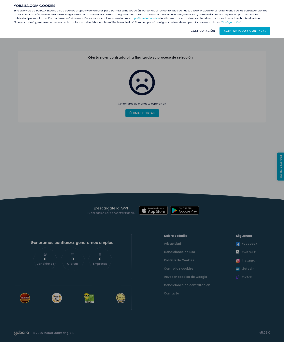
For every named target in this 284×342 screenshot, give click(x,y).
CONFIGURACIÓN (203, 31)
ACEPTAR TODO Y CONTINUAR (245, 31)
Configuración (231, 22)
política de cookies (146, 18)
